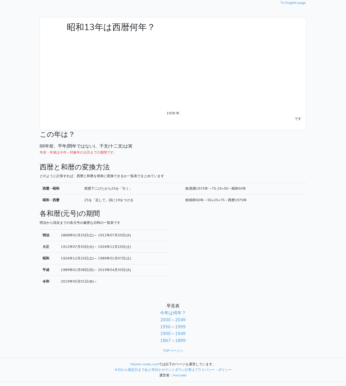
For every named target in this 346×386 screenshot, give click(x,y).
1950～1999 (173, 327)
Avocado (180, 375)
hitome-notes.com (144, 364)
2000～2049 (173, 320)
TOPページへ (173, 350)
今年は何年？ (173, 313)
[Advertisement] (173, 74)
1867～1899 (173, 340)
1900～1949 (173, 333)
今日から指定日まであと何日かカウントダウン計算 (153, 369)
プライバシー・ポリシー (213, 369)
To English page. (293, 2)
